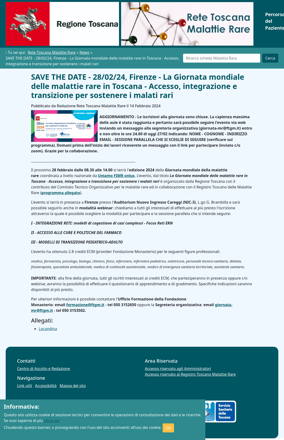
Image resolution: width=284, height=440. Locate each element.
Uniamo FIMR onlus (116, 175)
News (84, 52)
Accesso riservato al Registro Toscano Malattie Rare (190, 374)
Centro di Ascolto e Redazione (43, 368)
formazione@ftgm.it (85, 304)
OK (168, 428)
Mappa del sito (73, 385)
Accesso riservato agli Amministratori (178, 368)
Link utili (24, 385)
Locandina (48, 328)
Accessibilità (46, 385)
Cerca (270, 58)
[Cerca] (221, 58)
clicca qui (52, 420)
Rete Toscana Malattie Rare (52, 52)
